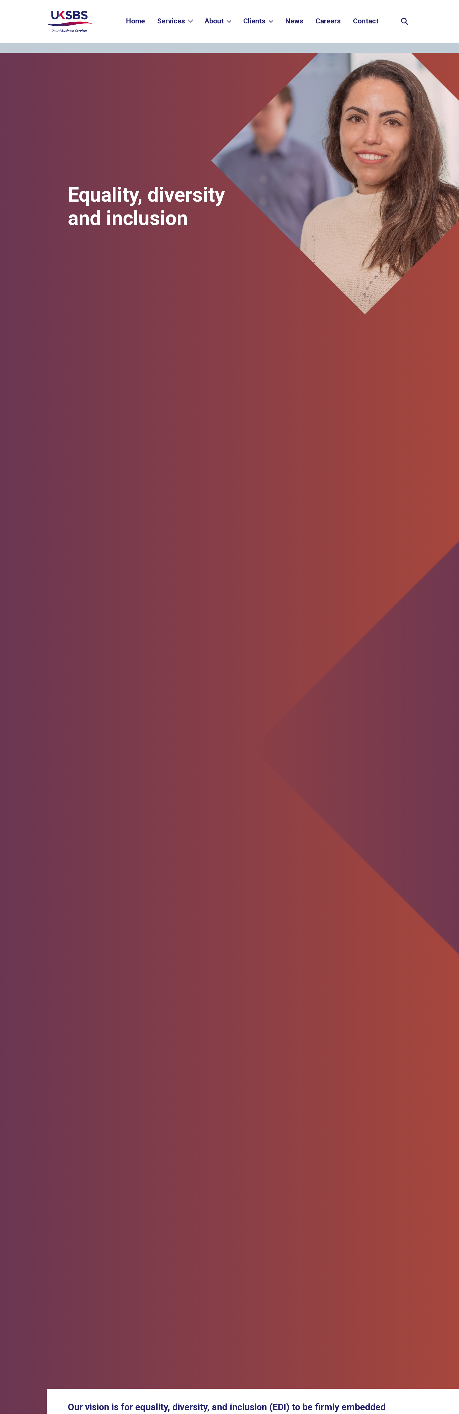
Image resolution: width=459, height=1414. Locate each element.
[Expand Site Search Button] (405, 26)
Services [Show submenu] (175, 26)
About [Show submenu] (218, 26)
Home (135, 26)
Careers (328, 26)
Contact (365, 26)
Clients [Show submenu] (258, 26)
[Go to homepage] (71, 36)
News (294, 26)
